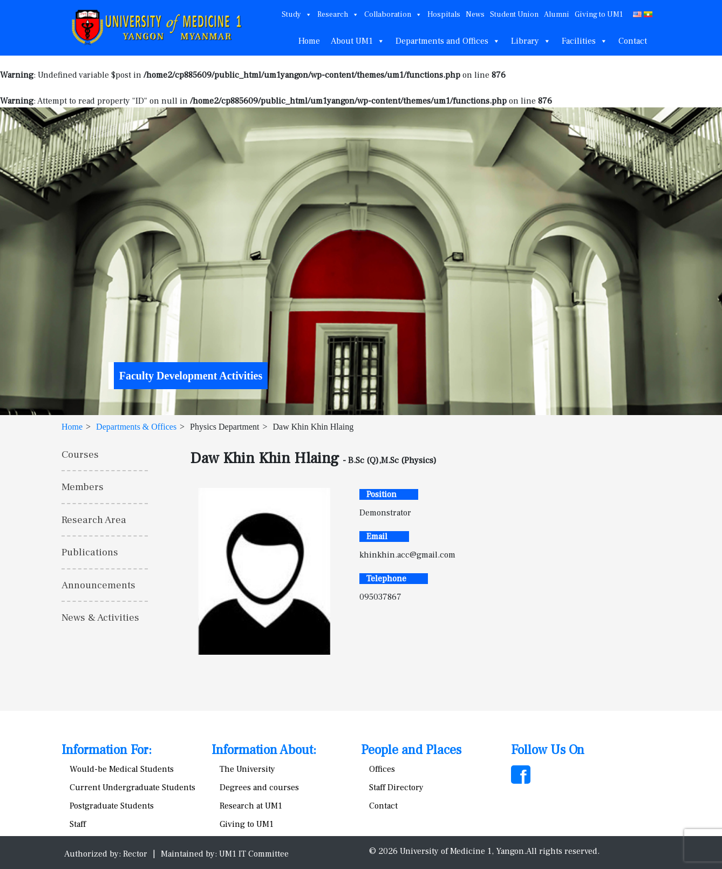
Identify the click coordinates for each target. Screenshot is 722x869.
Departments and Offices (448, 41)
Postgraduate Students (112, 805)
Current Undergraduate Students (132, 787)
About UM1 (358, 41)
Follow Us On (547, 750)
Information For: (107, 750)
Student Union (514, 14)
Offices (382, 769)
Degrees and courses (259, 787)
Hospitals (443, 14)
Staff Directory (396, 787)
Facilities (585, 41)
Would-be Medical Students (122, 769)
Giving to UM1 (599, 14)
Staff (78, 824)
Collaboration (393, 14)
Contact (632, 41)
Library (531, 41)
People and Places (411, 750)
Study (297, 14)
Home (309, 41)
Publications (90, 552)
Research (338, 14)
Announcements (98, 585)
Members (83, 486)
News (475, 14)
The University (247, 769)
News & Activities (100, 617)
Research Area (94, 519)
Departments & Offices (136, 426)
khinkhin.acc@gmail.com (407, 554)
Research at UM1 (251, 805)
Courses (80, 454)
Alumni (556, 14)
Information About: (264, 750)
